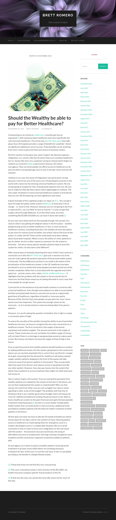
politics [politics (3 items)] (98, 413)
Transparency (85, 326)
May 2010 (84, 219)
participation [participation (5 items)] (87, 413)
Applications (85, 270)
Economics (84, 291)
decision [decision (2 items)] (85, 365)
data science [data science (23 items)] (87, 361)
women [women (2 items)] (98, 428)
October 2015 (85, 171)
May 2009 (84, 241)
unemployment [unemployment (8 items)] (95, 424)
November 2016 (86, 136)
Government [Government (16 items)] (96, 380)
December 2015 (86, 162)
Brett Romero (58, 15)
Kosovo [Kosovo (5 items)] (102, 391)
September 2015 (86, 175)
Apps (10, 40)
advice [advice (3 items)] (85, 350)
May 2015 (84, 193)
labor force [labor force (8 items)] (86, 395)
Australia (83, 274)
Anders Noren (97, 512)
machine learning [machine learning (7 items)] (88, 398)
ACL (57, 201)
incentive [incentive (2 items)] (86, 387)
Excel (82, 304)
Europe (83, 300)
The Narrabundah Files (44, 40)
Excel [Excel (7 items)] (95, 372)
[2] (64, 215)
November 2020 (86, 114)
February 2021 (85, 101)
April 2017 (84, 127)
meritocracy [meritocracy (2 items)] (86, 402)
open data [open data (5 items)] (101, 406)
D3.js (82, 278)
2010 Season (85, 265)
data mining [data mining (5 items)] (95, 358)
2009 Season (85, 261)
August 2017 (85, 119)
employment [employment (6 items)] (98, 369)
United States (85, 331)
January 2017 (85, 132)
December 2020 (86, 110)
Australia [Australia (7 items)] (94, 350)
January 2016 (85, 158)
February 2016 (85, 154)
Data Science (85, 283)
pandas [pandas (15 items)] (85, 409)
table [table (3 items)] (84, 420)
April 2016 (84, 145)
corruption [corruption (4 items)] (95, 354)
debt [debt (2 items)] (97, 361)
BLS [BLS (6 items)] (103, 350)
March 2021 (84, 97)
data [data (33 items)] (84, 358)
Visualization (85, 335)
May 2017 (84, 123)
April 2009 (84, 245)
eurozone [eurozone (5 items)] (86, 372)
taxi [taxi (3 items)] (92, 420)
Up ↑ (106, 512)
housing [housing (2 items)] (94, 383)
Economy (83, 296)
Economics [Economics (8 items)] (96, 365)
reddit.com (39, 135)
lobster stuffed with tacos (53, 273)
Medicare (47, 203)
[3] (33, 403)
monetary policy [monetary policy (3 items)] (88, 406)
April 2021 (84, 92)
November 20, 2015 (16, 129)
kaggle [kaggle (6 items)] (93, 391)
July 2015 (83, 184)
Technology (84, 318)
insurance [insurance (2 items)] (96, 387)
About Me (63, 40)
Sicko (30, 164)
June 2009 (84, 236)
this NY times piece (53, 141)
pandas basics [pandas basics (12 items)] (97, 409)
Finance (83, 309)
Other (82, 313)
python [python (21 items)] (98, 417)
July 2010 (83, 210)
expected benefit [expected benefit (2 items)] (88, 376)
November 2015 (86, 167)
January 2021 (85, 105)
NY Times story (37, 255)
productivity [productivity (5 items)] (87, 417)
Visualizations (24, 40)
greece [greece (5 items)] (85, 383)
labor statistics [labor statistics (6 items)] (99, 395)
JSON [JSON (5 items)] (84, 391)
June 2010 (84, 215)
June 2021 (84, 88)
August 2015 (85, 180)
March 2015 (84, 202)
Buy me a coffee (77, 40)
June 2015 (84, 188)
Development (85, 287)
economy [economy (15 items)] (86, 369)
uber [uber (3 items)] (84, 424)
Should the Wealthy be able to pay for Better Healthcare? (39, 120)
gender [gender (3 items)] (85, 380)
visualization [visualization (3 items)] (87, 428)
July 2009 (83, 232)
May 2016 (84, 140)
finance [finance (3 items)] (100, 376)
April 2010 (84, 223)
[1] (18, 138)
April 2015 (84, 197)
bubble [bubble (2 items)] (85, 354)
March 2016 (84, 149)
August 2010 (85, 206)
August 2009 (85, 228)
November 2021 (86, 84)
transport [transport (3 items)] (101, 420)
